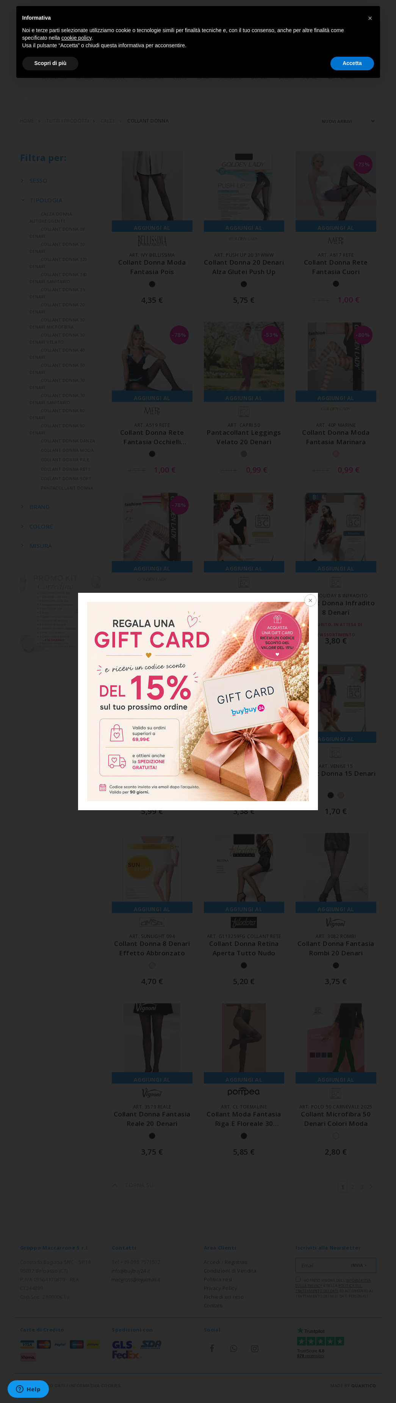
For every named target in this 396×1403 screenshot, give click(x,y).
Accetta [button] (352, 63)
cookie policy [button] (76, 38)
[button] (370, 18)
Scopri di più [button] (50, 63)
